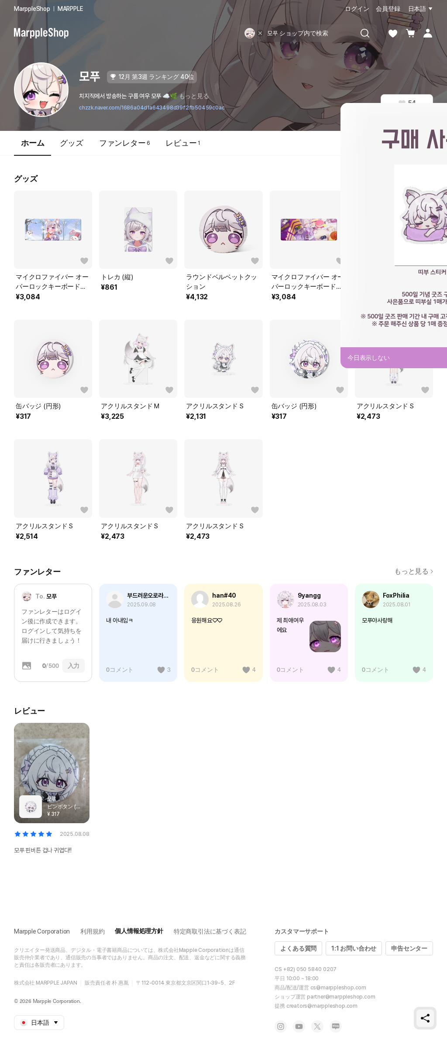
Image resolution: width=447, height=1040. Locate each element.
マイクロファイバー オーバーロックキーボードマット (52, 282)
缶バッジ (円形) (38, 406)
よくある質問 (298, 948)
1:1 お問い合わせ (353, 948)
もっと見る (194, 95)
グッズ (71, 142)
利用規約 (92, 931)
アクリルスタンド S (214, 406)
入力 (74, 665)
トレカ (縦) (117, 277)
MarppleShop (32, 8)
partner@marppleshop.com (341, 997)
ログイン (357, 8)
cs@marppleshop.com (338, 988)
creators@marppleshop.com (322, 1006)
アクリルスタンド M (130, 406)
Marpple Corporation (42, 931)
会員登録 (388, 8)
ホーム (32, 146)
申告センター (409, 948)
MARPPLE (70, 8)
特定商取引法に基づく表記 (210, 931)
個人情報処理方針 (139, 930)
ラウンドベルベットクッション (221, 282)
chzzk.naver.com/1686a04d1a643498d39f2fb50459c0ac (151, 108)
